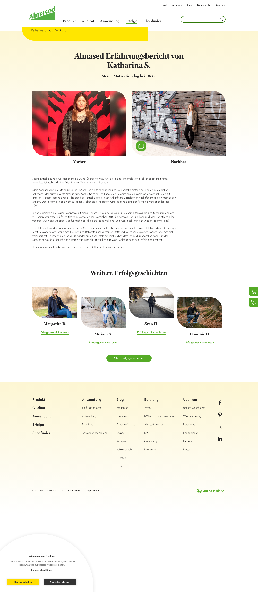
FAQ (164, 5)
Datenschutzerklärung (41, 570)
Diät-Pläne (87, 502)
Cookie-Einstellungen (60, 582)
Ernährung (122, 485)
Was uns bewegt (192, 494)
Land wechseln (211, 568)
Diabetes (122, 494)
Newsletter (150, 527)
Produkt (69, 21)
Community (203, 5)
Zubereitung (89, 494)
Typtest (148, 485)
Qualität (88, 21)
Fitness (120, 544)
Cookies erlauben (23, 582)
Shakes (120, 511)
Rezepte (121, 519)
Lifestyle (121, 536)
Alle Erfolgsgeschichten (129, 436)
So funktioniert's (91, 485)
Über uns (220, 5)
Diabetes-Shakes (126, 502)
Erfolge (131, 21)
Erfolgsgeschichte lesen (55, 410)
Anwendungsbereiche (94, 511)
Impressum (93, 568)
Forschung (189, 502)
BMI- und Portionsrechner (159, 494)
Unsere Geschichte (194, 485)
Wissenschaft (124, 527)
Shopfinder (153, 21)
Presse (187, 527)
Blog (189, 5)
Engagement (190, 511)
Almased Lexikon (154, 502)
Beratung (177, 5)
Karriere (187, 519)
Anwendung (110, 21)
